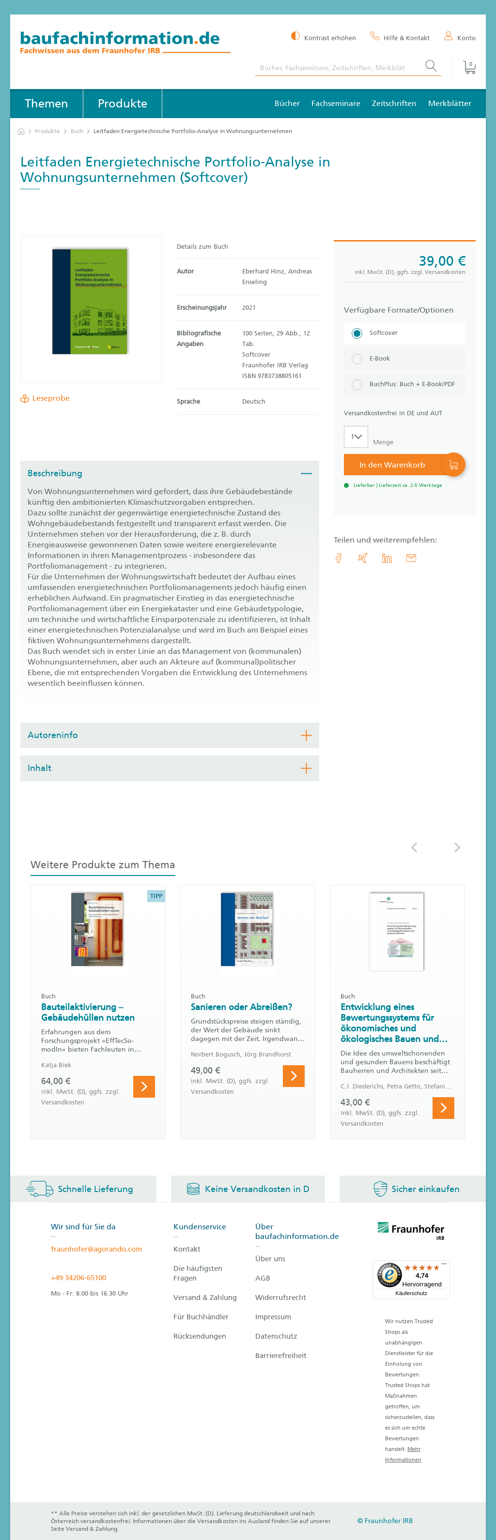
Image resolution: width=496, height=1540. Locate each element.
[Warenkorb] (463, 67)
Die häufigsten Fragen (197, 1273)
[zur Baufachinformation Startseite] (130, 43)
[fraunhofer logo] (411, 1232)
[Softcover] (404, 333)
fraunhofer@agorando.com (96, 1249)
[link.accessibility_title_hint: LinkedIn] (387, 558)
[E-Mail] (411, 558)
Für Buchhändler (201, 1317)
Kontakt (187, 1249)
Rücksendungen (199, 1336)
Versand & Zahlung (205, 1297)
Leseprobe (49, 398)
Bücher (287, 103)
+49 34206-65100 (78, 1277)
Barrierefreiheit (281, 1355)
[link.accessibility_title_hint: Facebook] (338, 558)
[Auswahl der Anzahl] (356, 437)
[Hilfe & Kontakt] (400, 37)
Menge (383, 442)
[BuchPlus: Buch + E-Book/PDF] (404, 385)
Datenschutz (276, 1336)
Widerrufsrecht (280, 1297)
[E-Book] (404, 359)
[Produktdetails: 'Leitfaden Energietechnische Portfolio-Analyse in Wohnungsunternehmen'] (91, 309)
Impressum (273, 1317)
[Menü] (444, 1266)
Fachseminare (335, 103)
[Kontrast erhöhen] (323, 37)
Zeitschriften (394, 103)
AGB (262, 1278)
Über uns (270, 1258)
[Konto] (460, 37)
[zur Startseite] (21, 131)
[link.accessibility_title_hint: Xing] (363, 558)
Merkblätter (449, 103)
